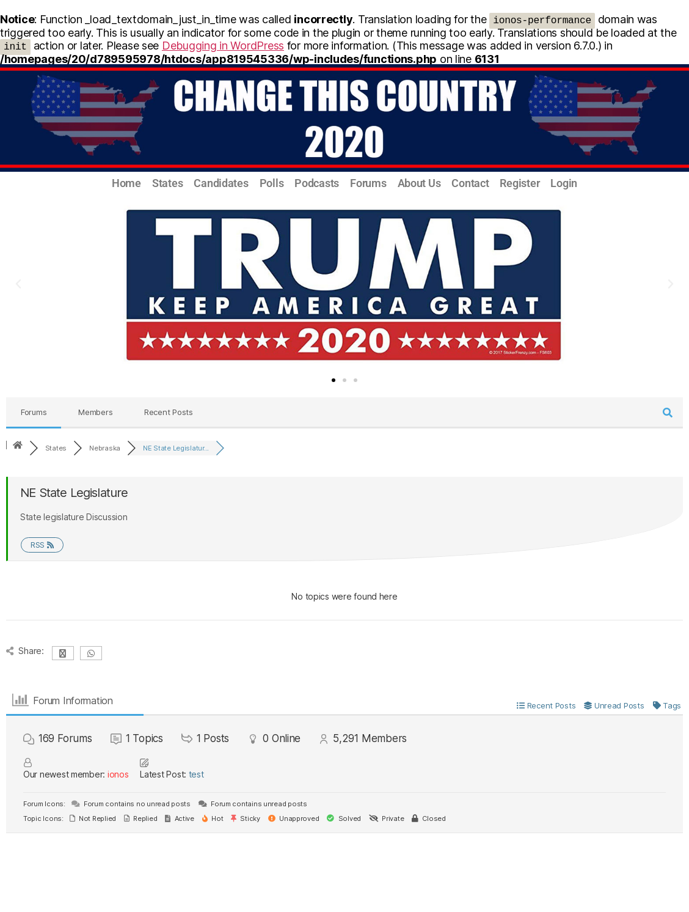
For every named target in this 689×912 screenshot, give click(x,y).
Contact (470, 183)
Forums (368, 183)
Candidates (221, 183)
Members (95, 412)
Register (519, 183)
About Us (419, 183)
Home (126, 183)
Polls (272, 183)
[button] (18, 284)
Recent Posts (168, 412)
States (167, 183)
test (196, 774)
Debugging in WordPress (223, 45)
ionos (118, 774)
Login (563, 183)
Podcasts (316, 183)
